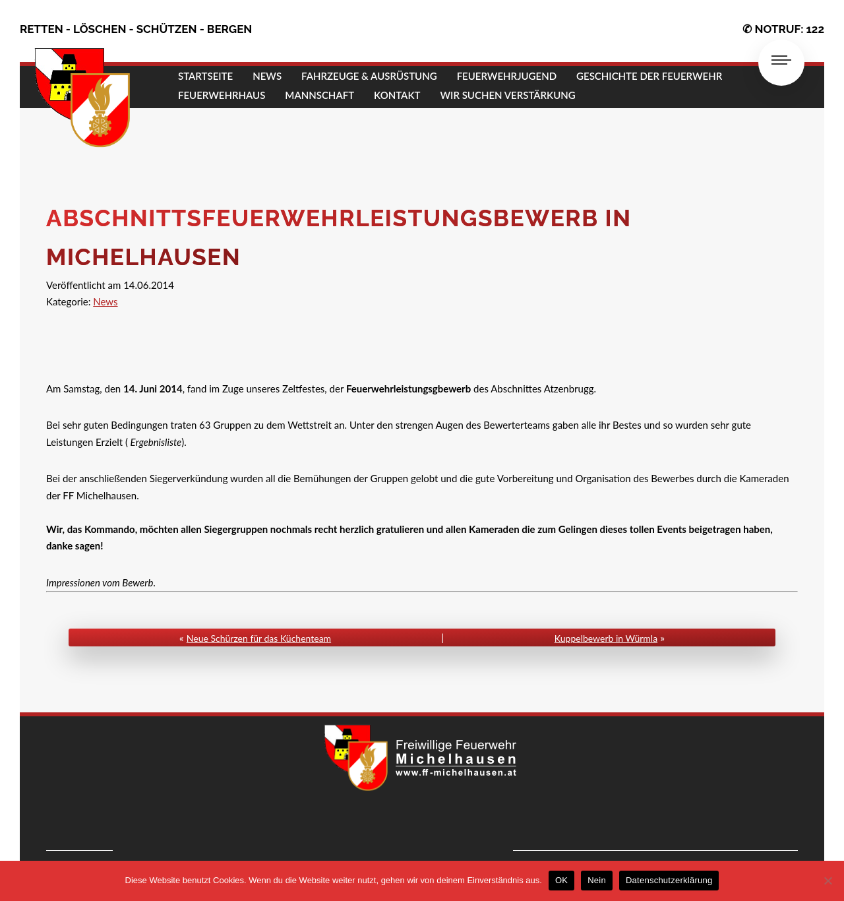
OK (561, 880)
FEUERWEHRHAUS (221, 95)
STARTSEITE (205, 76)
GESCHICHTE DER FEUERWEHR (649, 76)
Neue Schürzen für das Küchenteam (259, 638)
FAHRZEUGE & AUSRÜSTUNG (369, 76)
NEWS (267, 76)
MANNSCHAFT (319, 95)
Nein (597, 880)
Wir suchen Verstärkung (507, 95)
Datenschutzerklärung (669, 880)
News (105, 301)
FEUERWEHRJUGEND (507, 76)
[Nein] (827, 880)
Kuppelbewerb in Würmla (606, 638)
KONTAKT (397, 95)
